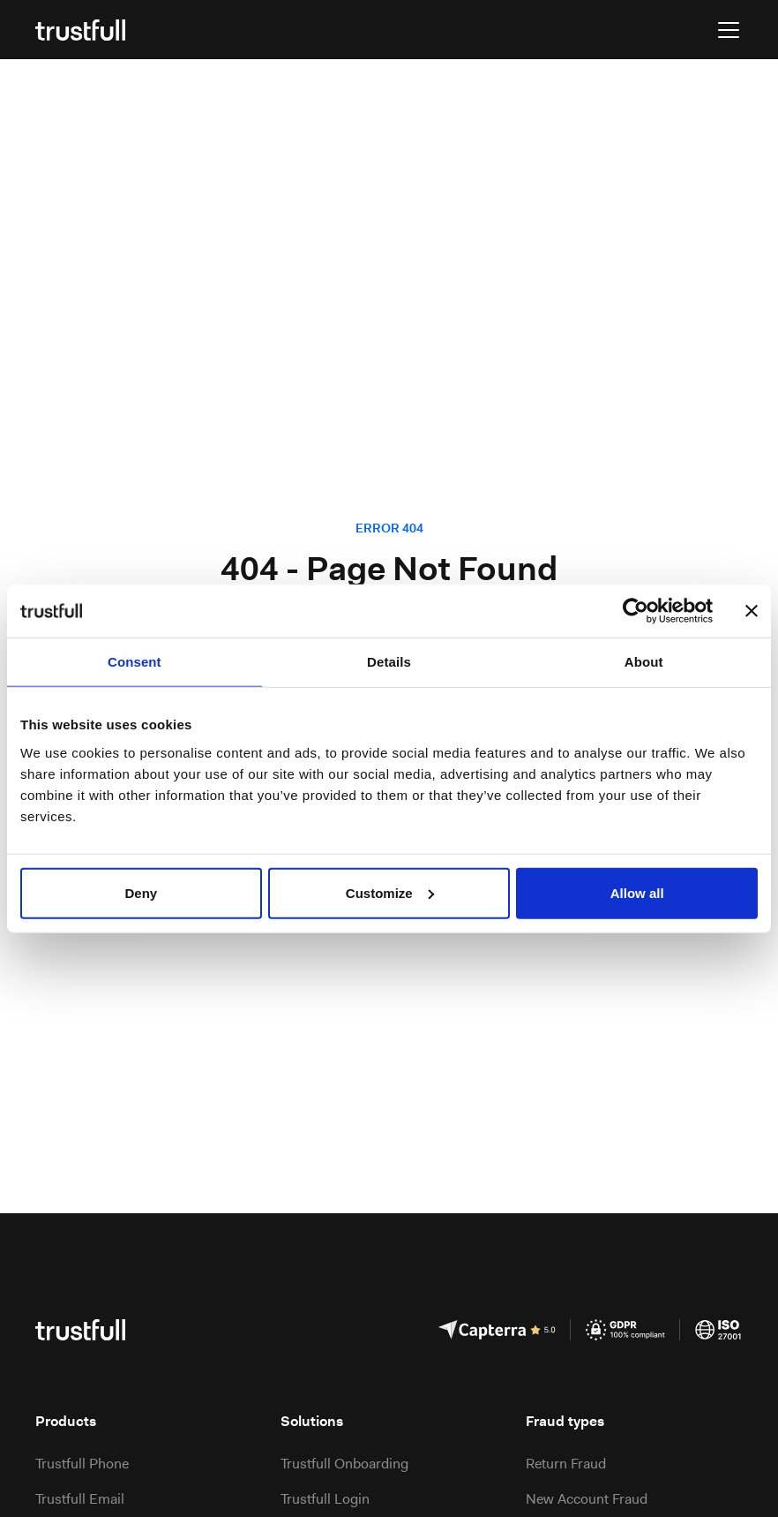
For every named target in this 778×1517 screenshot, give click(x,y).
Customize (390, 892)
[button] (725, 30)
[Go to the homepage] (80, 30)
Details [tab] (389, 661)
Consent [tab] (134, 661)
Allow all (637, 892)
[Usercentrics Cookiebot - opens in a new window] (635, 611)
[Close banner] (751, 611)
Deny (140, 892)
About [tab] (644, 661)
